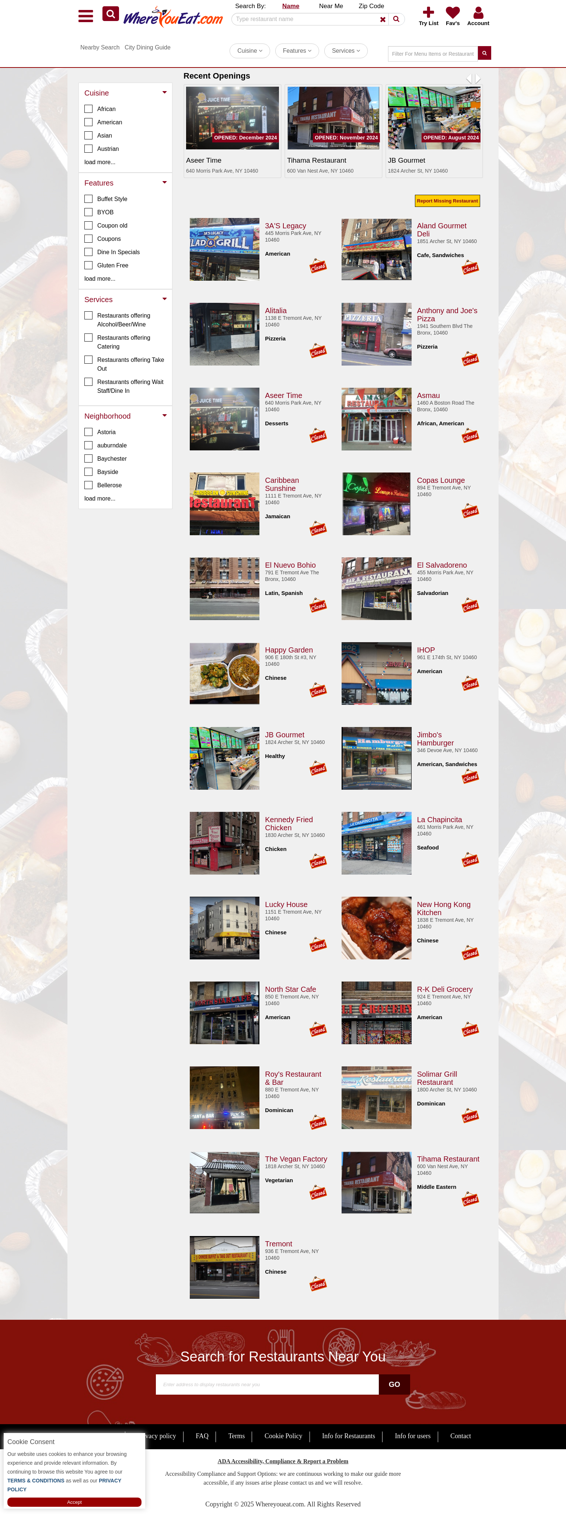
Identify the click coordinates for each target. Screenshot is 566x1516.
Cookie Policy (284, 1436)
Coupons (102, 239)
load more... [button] (99, 162)
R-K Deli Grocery (445, 988)
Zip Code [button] (371, 6)
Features (297, 51)
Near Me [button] (331, 6)
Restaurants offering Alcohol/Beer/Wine (117, 319)
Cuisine (249, 51)
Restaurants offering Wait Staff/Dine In (124, 386)
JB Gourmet (284, 734)
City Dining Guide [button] (148, 47)
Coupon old (105, 225)
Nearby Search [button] (100, 47)
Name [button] (290, 6)
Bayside (101, 472)
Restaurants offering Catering (117, 341)
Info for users (413, 1436)
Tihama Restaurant (448, 1158)
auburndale (105, 445)
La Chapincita (439, 818)
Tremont (278, 1243)
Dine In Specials (112, 252)
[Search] (315, 19)
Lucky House (286, 903)
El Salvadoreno (442, 564)
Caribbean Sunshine (282, 483)
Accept (74, 1502)
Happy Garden (289, 649)
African (100, 109)
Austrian (101, 149)
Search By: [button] (250, 6)
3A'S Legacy (285, 225)
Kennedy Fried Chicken (289, 822)
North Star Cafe (290, 988)
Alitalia (276, 309)
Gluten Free (106, 265)
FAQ (202, 1436)
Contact (460, 1436)
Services (346, 51)
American (103, 122)
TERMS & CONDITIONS (35, 1481)
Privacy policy (156, 1436)
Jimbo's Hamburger (435, 738)
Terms (236, 1436)
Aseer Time (283, 394)
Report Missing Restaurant (447, 201)
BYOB (98, 212)
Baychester (105, 458)
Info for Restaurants (348, 1436)
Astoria (100, 432)
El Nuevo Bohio (290, 564)
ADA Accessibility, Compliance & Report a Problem (283, 1461)
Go (394, 1384)
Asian (98, 135)
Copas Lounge (441, 479)
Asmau (428, 394)
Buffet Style (105, 199)
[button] (110, 13)
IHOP (426, 649)
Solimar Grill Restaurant (437, 1077)
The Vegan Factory (296, 1158)
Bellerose (103, 485)
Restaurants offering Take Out (124, 364)
